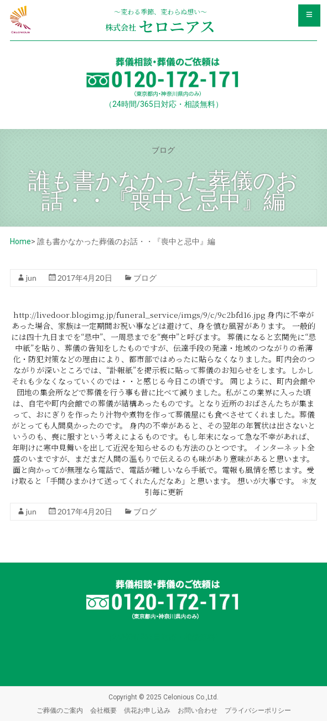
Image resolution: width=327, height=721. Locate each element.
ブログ (145, 277)
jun (31, 277)
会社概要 (103, 710)
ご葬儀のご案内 (60, 710)
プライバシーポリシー (258, 710)
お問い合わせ (197, 710)
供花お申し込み (147, 710)
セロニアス (160, 26)
